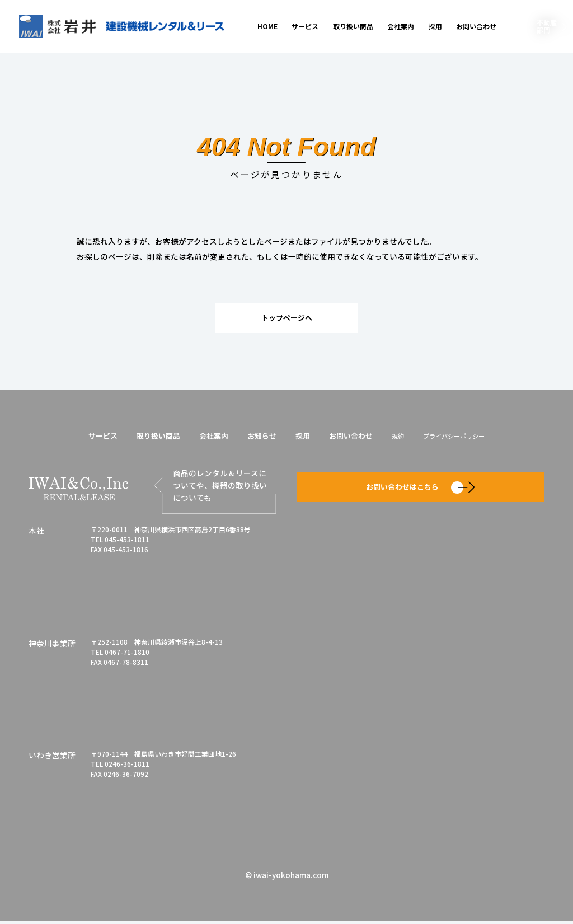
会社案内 (400, 26)
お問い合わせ (476, 26)
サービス (305, 26)
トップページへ (286, 317)
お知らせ (260, 437)
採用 (435, 26)
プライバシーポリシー (461, 437)
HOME (267, 26)
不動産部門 (547, 26)
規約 (402, 437)
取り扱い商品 (353, 26)
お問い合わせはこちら (420, 489)
